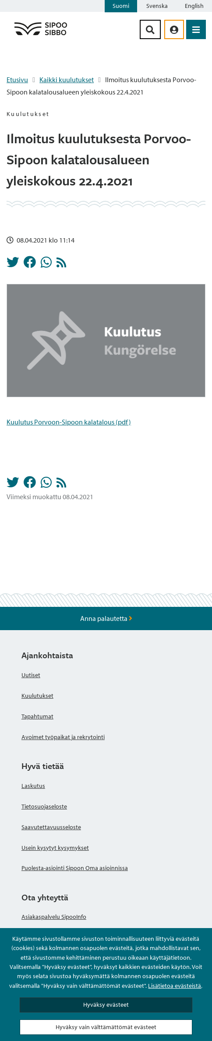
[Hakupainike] (150, 29)
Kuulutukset (37, 696)
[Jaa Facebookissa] (30, 264)
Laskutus (33, 786)
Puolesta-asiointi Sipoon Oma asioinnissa (74, 868)
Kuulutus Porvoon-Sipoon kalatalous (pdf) (69, 421)
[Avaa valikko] (196, 29)
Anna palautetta (106, 618)
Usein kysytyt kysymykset (55, 848)
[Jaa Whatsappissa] (46, 264)
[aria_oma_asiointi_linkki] (174, 29)
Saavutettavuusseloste (51, 827)
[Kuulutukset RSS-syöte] (61, 264)
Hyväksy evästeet (106, 1004)
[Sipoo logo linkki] (40, 34)
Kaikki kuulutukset (66, 79)
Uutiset (30, 675)
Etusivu (17, 79)
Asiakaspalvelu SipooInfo (53, 917)
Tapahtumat (37, 716)
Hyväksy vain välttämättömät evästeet (106, 1027)
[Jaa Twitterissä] (13, 264)
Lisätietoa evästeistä (174, 986)
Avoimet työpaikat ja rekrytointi (63, 737)
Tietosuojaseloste (44, 806)
